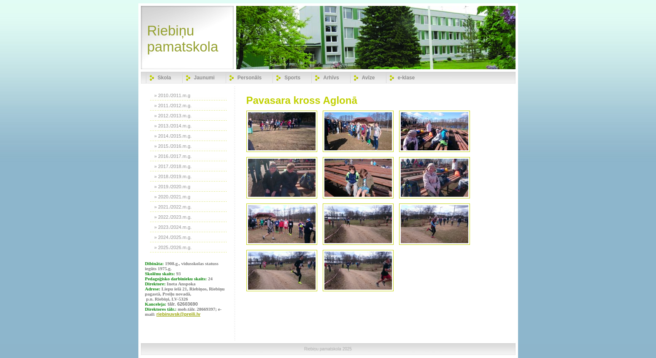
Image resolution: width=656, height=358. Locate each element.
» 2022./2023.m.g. (173, 217)
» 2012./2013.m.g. (173, 115)
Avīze (368, 78)
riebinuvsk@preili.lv (178, 314)
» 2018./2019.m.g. (173, 176)
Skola (164, 78)
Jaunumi (204, 78)
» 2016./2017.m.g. (173, 156)
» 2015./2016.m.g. (173, 146)
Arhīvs (331, 78)
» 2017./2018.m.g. (173, 166)
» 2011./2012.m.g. (173, 105)
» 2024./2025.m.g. (173, 237)
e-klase (406, 78)
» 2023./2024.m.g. (173, 227)
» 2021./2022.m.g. (173, 206)
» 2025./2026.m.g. (173, 247)
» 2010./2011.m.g (172, 95)
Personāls (250, 78)
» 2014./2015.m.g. (173, 135)
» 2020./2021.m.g (172, 196)
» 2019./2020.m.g (172, 186)
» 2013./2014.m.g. (173, 125)
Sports (292, 78)
